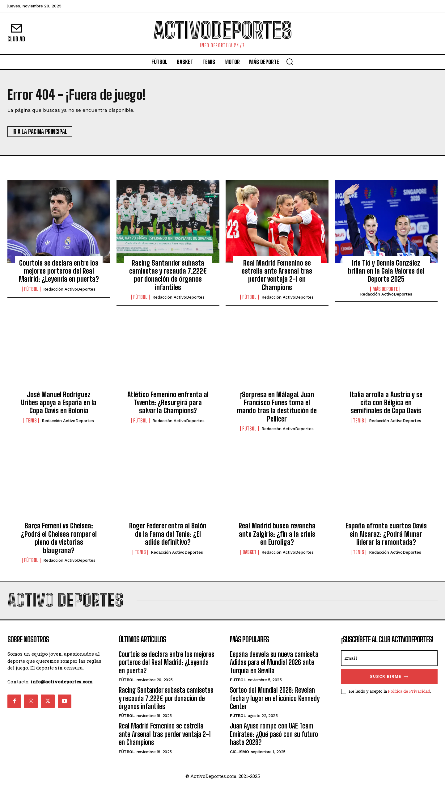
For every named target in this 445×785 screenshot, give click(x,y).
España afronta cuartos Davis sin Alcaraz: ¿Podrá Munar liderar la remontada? (386, 534)
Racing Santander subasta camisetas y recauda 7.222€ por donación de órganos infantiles (168, 275)
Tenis (31, 420)
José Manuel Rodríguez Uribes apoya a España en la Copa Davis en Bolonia (58, 402)
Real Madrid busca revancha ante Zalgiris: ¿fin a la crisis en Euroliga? (277, 534)
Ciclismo (239, 751)
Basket (249, 552)
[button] (289, 61)
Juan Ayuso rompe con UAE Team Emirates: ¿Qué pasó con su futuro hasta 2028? (274, 734)
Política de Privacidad (409, 691)
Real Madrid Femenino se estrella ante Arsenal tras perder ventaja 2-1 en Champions (277, 275)
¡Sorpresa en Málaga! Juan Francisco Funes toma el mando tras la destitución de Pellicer (277, 406)
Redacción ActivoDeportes (69, 289)
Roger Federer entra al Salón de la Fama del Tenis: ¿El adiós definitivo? (167, 534)
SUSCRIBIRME (389, 676)
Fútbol (31, 289)
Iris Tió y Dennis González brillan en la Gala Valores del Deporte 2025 (386, 271)
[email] (389, 658)
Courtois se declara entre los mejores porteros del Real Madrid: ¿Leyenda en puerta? (59, 271)
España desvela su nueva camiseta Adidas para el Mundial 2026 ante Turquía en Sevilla (274, 662)
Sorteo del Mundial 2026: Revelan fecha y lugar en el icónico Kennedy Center (275, 698)
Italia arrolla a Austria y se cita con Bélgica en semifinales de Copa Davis (386, 402)
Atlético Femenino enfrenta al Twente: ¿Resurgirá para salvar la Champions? (168, 402)
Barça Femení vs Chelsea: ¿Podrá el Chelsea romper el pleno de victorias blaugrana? (59, 538)
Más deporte (385, 289)
